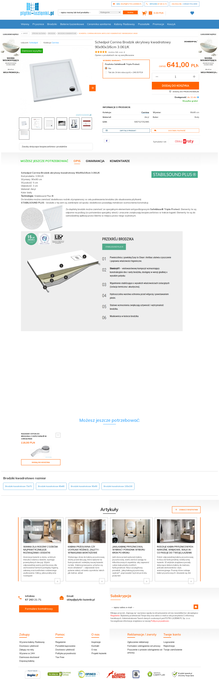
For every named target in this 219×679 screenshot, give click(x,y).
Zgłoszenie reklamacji (137, 642)
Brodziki (52, 24)
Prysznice (38, 24)
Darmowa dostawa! (29, 657)
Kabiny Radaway (124, 24)
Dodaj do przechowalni (184, 91)
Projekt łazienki (98, 653)
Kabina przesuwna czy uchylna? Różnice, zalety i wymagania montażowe (83, 549)
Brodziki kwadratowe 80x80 (51, 486)
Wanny (25, 24)
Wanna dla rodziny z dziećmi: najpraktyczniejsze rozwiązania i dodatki (40, 549)
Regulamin (115, 615)
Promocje (158, 24)
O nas (94, 649)
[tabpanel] (109, 250)
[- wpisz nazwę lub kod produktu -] (77, 12)
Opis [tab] (77, 161)
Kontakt (95, 646)
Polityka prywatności (65, 653)
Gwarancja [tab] (95, 161)
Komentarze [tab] (120, 161)
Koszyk (171, 24)
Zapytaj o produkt (121, 131)
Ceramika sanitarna (99, 24)
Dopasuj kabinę (26, 661)
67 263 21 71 (33, 599)
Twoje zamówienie (172, 649)
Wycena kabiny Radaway (32, 642)
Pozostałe (144, 24)
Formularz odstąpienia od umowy (143, 646)
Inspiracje (96, 642)
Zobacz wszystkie (186, 509)
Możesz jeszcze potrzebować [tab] (44, 161)
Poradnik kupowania (65, 646)
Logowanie (169, 642)
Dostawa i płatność (169, 131)
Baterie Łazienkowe (72, 24)
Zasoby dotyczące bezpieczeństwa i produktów (44, 146)
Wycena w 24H (27, 653)
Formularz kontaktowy (39, 608)
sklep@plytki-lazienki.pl (81, 599)
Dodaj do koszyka (175, 85)
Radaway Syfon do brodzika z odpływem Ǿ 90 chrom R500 (33, 436)
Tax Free (59, 657)
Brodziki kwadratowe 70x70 (18, 486)
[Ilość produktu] (175, 76)
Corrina (55, 42)
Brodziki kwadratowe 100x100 (118, 486)
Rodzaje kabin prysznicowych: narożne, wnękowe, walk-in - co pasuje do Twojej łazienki (175, 549)
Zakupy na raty (26, 649)
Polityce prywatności (160, 621)
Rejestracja (169, 646)
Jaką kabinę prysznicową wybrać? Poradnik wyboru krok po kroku (128, 549)
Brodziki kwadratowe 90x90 (84, 486)
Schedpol (33, 42)
